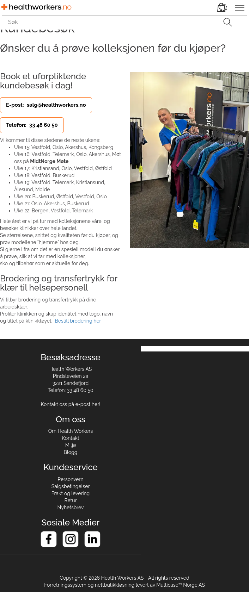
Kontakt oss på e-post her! (70, 404)
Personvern (70, 479)
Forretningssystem (65, 585)
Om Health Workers (70, 431)
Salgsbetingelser (70, 486)
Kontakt (70, 438)
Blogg (71, 452)
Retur (71, 500)
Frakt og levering (70, 493)
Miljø (70, 445)
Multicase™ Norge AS (180, 585)
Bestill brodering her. (78, 321)
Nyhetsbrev (70, 507)
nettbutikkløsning (114, 585)
